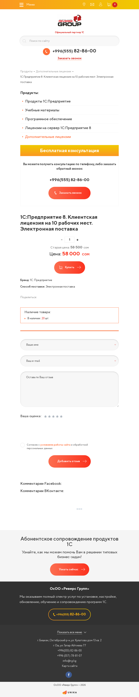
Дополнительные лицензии (48, 137)
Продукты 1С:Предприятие (48, 101)
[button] (77, 240)
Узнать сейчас (68, 569)
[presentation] (50, 431)
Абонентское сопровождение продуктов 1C (69, 541)
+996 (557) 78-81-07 (69, 656)
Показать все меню (69, 632)
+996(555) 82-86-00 (69, 651)
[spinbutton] (69, 240)
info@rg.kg (69, 661)
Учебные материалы (42, 110)
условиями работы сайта (55, 445)
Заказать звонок (69, 58)
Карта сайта (69, 666)
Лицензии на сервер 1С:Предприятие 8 (58, 128)
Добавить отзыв (68, 461)
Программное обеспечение (48, 119)
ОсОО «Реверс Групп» (69, 588)
